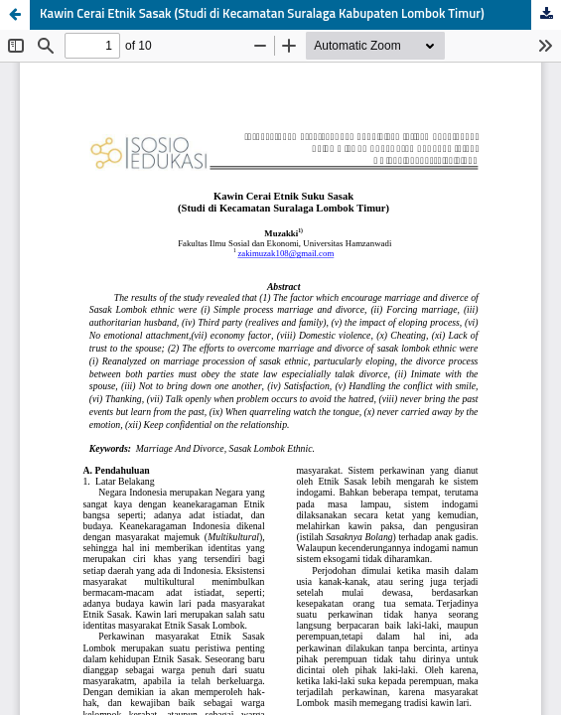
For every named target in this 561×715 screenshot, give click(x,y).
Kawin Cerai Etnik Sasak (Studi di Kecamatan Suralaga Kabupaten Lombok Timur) (262, 14)
